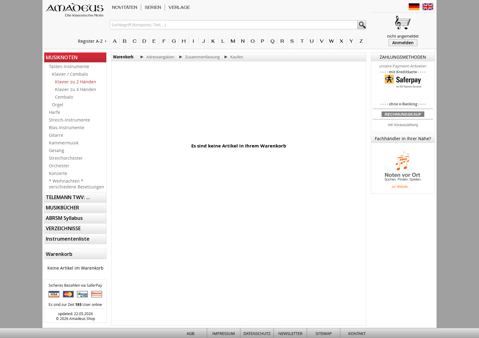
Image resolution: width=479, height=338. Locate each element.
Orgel (57, 104)
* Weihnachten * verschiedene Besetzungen (76, 184)
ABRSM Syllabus (64, 218)
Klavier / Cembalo (70, 74)
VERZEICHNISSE (63, 228)
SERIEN (153, 7)
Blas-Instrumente (66, 127)
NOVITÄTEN (124, 7)
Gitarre (56, 135)
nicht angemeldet (403, 36)
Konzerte (58, 173)
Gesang (56, 150)
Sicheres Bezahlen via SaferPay (75, 285)
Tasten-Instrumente (69, 66)
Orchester (59, 166)
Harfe (54, 112)
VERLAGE (179, 7)
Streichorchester (66, 158)
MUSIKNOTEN (62, 57)
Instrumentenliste (68, 238)
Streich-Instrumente (69, 120)
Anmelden (403, 42)
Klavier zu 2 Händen (75, 82)
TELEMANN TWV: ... (68, 197)
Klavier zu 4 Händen (75, 89)
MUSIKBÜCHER (62, 207)
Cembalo (64, 97)
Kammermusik (64, 143)
